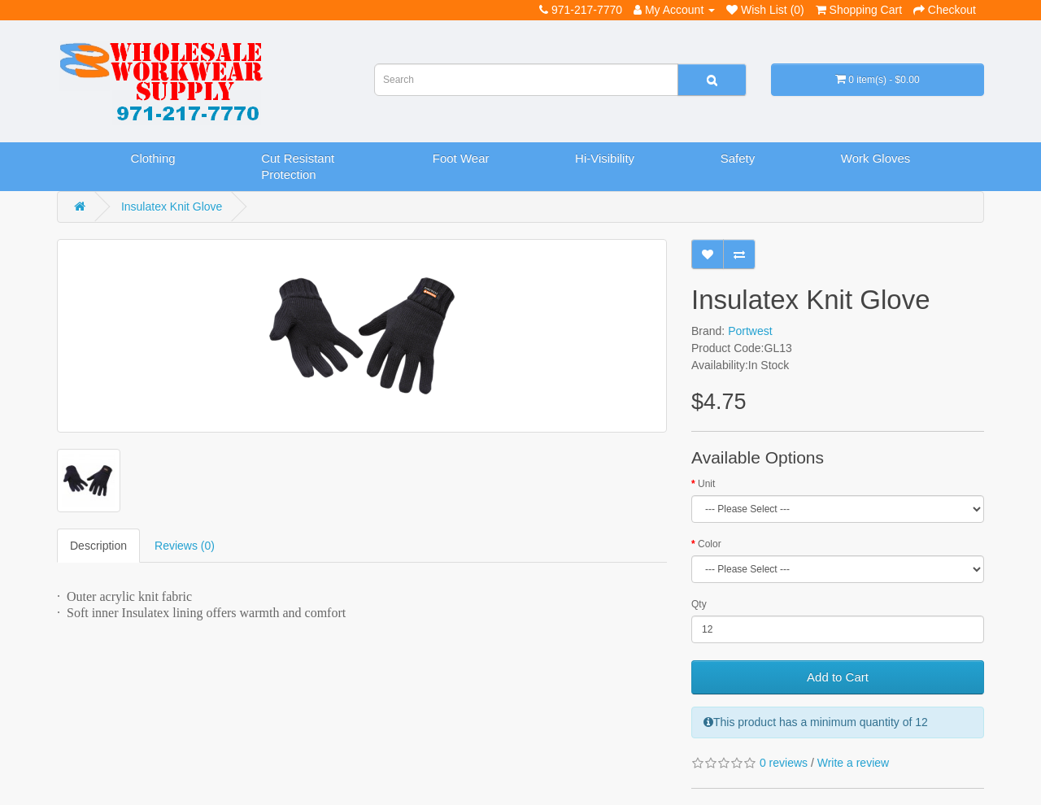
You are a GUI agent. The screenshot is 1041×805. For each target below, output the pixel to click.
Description (98, 545)
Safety (738, 158)
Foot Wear (461, 158)
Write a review (853, 762)
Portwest (750, 330)
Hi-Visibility (604, 158)
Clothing (153, 158)
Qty (699, 604)
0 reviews (784, 762)
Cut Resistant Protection (297, 166)
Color (709, 544)
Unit (706, 484)
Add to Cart (838, 677)
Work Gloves (876, 158)
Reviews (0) (185, 545)
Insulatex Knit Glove (172, 206)
